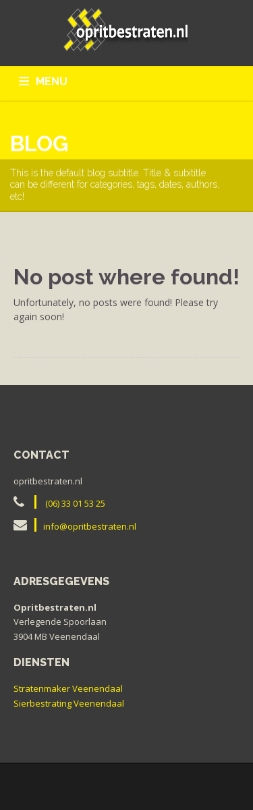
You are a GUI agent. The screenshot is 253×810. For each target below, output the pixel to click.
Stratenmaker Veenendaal (68, 688)
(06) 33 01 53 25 (75, 503)
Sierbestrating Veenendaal (68, 703)
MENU (51, 81)
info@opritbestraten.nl (89, 526)
